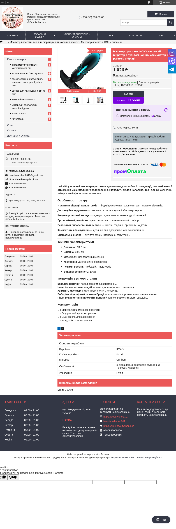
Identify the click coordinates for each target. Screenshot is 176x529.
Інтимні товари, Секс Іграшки (27, 73)
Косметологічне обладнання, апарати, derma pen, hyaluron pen (27, 82)
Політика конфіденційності (149, 457)
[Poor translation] (13, 477)
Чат (161, 519)
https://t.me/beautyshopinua (23, 179)
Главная (12, 35)
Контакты (135, 35)
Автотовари (18, 119)
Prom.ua (105, 454)
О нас (110, 35)
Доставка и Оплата (18, 135)
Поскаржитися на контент (121, 457)
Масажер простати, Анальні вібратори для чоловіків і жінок (44, 42)
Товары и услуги (40, 35)
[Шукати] (170, 22)
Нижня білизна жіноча (23, 99)
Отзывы (11, 130)
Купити (128, 93)
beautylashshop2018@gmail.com (26, 175)
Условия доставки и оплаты (77, 35)
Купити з (128, 100)
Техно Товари (19, 113)
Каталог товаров (16, 59)
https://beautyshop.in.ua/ (21, 171)
